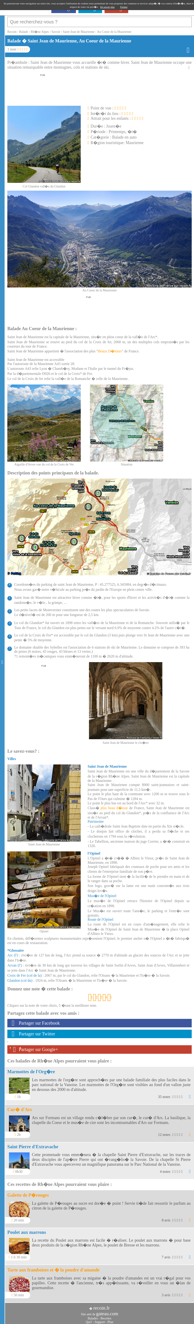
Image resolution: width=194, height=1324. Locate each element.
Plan (110, 1319)
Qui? (89, 1319)
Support (100, 1319)
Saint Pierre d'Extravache (32, 1144)
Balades (93, 1316)
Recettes (105, 1316)
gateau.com (107, 1311)
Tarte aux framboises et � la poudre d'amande (53, 1267)
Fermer (123, 7)
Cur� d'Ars (19, 1107)
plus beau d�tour (114, 806)
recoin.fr (101, 1305)
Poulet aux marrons (26, 1229)
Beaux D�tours (110, 349)
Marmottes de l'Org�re (31, 1069)
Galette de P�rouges (28, 1192)
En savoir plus (107, 7)
